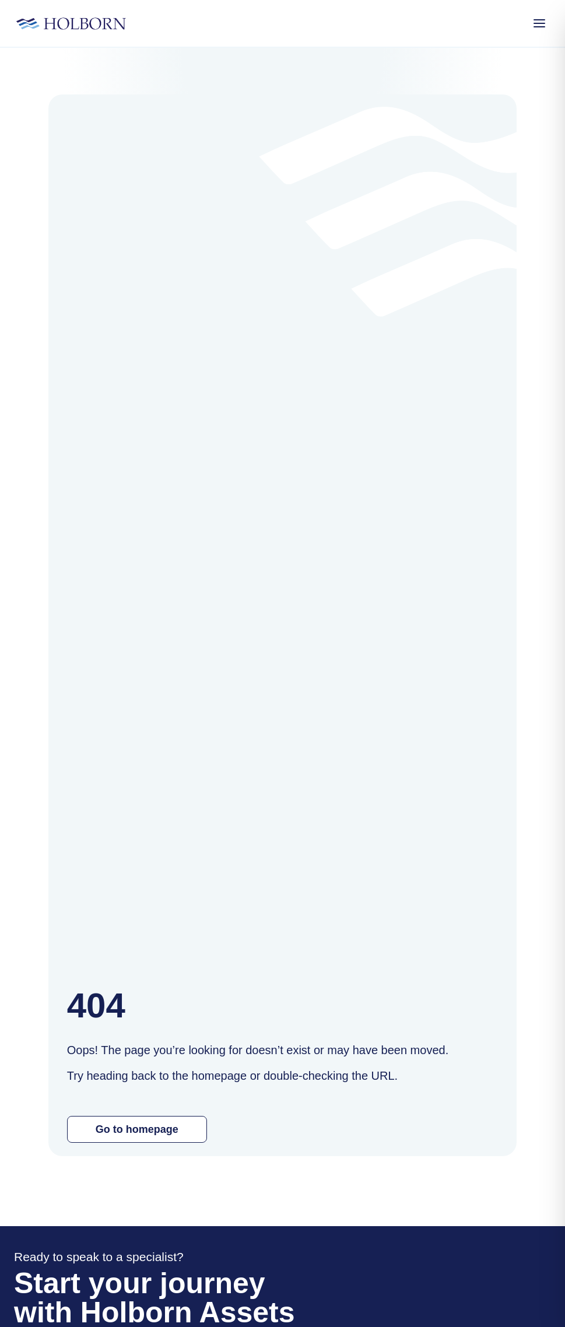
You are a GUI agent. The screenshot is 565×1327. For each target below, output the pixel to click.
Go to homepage (137, 1129)
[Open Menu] (539, 23)
